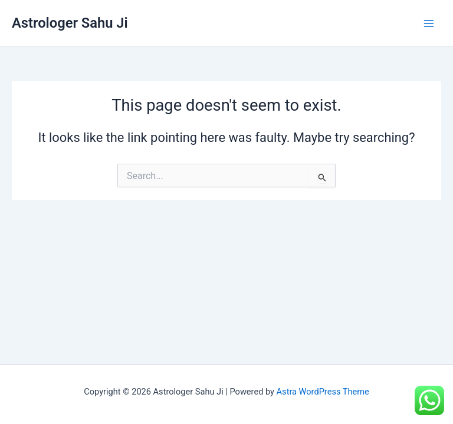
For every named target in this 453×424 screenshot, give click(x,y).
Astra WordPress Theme (323, 391)
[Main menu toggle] (428, 23)
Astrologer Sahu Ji (70, 23)
